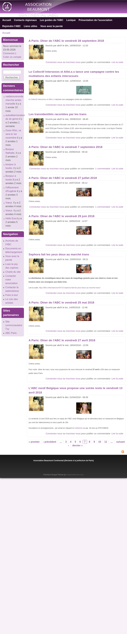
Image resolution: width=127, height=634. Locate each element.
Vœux (9, 202)
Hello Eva (10, 218)
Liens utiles (30, 26)
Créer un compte (12, 57)
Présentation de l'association (95, 20)
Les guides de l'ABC (51, 20)
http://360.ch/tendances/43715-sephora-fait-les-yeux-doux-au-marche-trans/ (69, 288)
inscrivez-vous (73, 62)
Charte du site (13, 272)
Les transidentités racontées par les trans (58, 114)
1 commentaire (102, 168)
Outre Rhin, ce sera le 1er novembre (13, 134)
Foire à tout (11, 295)
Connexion (9, 53)
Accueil (6, 20)
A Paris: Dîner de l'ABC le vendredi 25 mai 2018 (61, 302)
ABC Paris (11, 333)
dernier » (77, 445)
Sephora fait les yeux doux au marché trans (59, 254)
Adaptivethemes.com (75, 475)
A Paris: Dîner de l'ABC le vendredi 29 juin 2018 (61, 216)
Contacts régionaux (25, 20)
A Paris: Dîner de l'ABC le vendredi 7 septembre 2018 (65, 147)
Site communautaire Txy (13, 325)
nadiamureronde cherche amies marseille (14, 100)
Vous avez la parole (51, 26)
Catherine (78, 428)
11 (105, 442)
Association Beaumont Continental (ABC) (38, 9)
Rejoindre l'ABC (11, 26)
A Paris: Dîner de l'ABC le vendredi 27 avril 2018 (62, 340)
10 (99, 442)
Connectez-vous (54, 62)
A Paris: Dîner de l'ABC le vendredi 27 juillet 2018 (63, 178)
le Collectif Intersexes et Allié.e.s (42, 99)
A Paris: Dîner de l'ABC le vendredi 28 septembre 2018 (66, 40)
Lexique (70, 20)
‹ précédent (49, 442)
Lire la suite (117, 62)
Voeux (9, 210)
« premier (34, 442)
